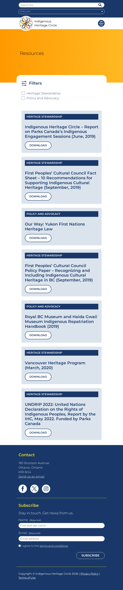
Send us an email (32, 476)
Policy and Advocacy (43, 98)
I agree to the (44, 545)
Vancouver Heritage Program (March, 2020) (55, 365)
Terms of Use (27, 577)
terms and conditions (54, 545)
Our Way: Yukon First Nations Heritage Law (55, 226)
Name (30, 520)
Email (30, 533)
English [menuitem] (25, 11)
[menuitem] (61, 11)
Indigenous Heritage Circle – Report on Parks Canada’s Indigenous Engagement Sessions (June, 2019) (61, 132)
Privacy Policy (89, 573)
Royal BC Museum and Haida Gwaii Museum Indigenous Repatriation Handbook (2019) (61, 321)
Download (38, 145)
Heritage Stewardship (44, 93)
